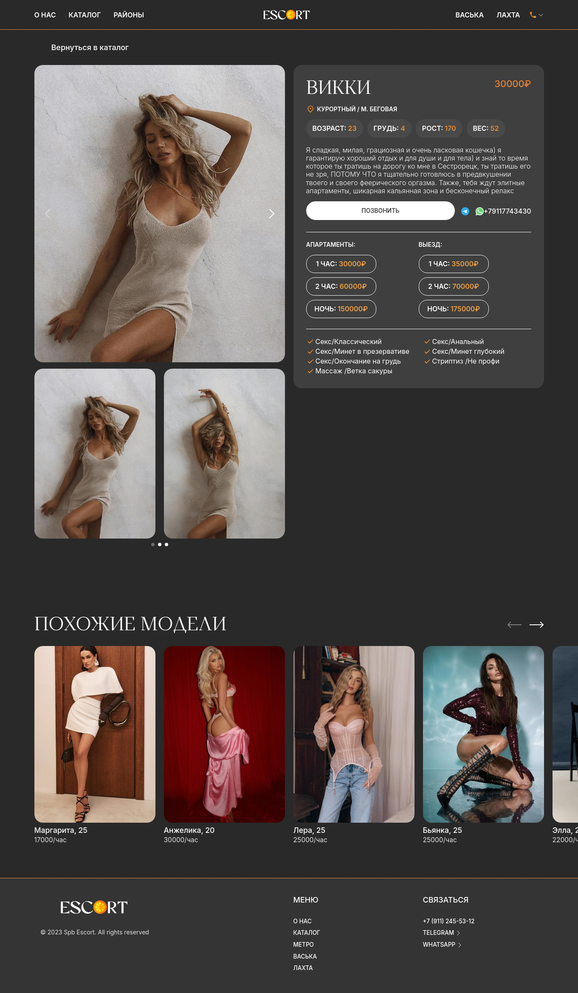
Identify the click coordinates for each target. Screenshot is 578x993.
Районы (128, 14)
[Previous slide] (48, 214)
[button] (153, 544)
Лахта (508, 14)
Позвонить (370, 210)
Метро (304, 939)
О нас (45, 14)
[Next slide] (271, 214)
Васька (469, 14)
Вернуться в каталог (90, 47)
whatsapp (440, 939)
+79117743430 (507, 210)
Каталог (85, 14)
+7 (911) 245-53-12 (449, 915)
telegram (439, 927)
